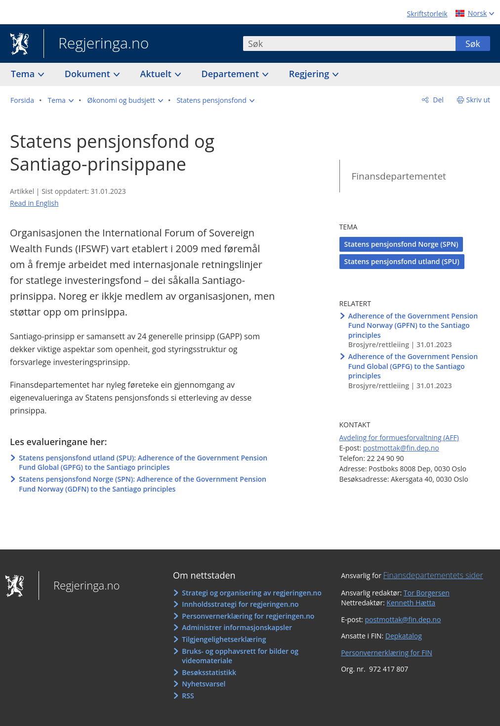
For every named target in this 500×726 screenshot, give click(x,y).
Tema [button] (24, 74)
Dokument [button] (89, 74)
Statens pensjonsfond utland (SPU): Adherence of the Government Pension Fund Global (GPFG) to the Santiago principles (143, 462)
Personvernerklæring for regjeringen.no (248, 616)
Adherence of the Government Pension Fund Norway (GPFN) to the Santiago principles (413, 325)
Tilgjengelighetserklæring (224, 639)
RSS (188, 695)
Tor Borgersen (427, 592)
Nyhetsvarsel (203, 683)
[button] (61, 100)
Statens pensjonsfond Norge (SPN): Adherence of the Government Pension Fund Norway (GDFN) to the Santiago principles (142, 484)
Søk (472, 43)
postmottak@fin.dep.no (401, 448)
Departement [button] (231, 74)
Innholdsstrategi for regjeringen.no (240, 604)
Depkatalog (403, 635)
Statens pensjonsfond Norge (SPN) (401, 244)
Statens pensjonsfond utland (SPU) (401, 261)
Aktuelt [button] (157, 74)
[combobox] (349, 43)
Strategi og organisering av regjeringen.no (252, 592)
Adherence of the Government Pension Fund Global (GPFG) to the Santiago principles (413, 366)
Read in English (34, 203)
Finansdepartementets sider (433, 575)
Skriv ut (478, 99)
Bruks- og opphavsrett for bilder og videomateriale (240, 656)
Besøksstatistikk (209, 672)
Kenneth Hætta (410, 602)
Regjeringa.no (96, 44)
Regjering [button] (310, 74)
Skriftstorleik (427, 13)
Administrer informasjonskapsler (237, 627)
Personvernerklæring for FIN (386, 652)
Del (437, 99)
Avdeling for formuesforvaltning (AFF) (399, 437)
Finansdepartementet (399, 176)
